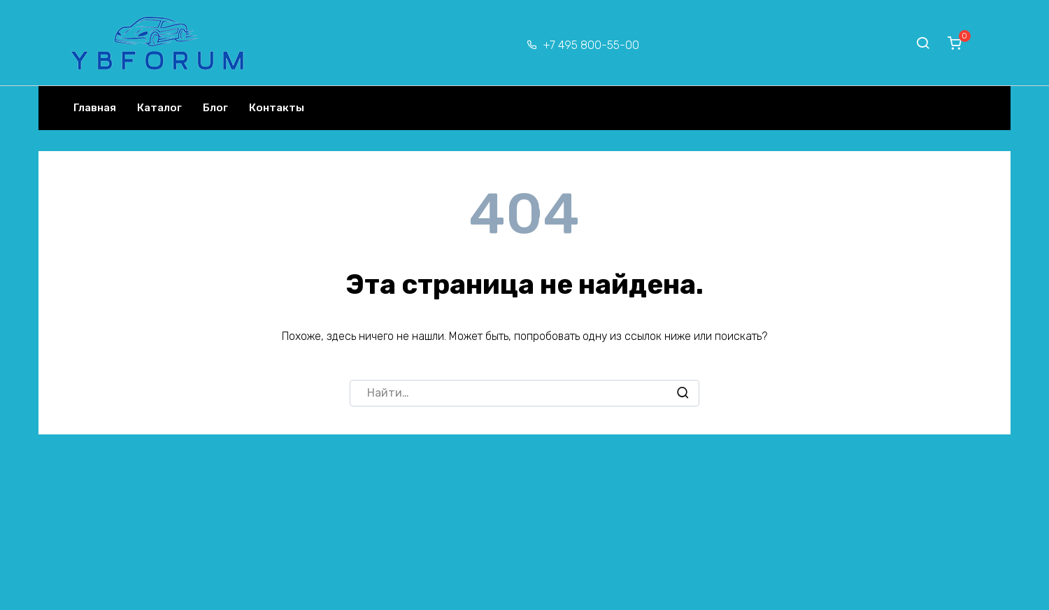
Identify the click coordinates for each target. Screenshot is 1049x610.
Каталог (159, 107)
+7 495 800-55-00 (591, 45)
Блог (215, 107)
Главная (94, 107)
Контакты (276, 107)
